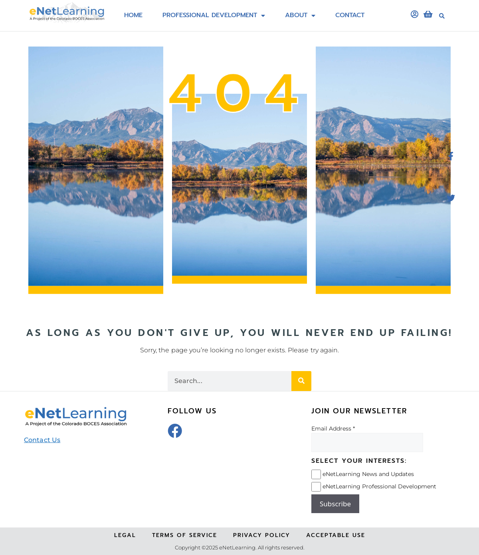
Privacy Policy (261, 535)
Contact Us (42, 440)
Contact (349, 15)
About (300, 15)
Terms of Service (184, 535)
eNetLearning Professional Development (379, 486)
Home (133, 15)
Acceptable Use (335, 535)
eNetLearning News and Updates (368, 474)
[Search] (301, 381)
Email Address (331, 428)
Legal (125, 535)
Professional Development (213, 15)
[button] (442, 16)
